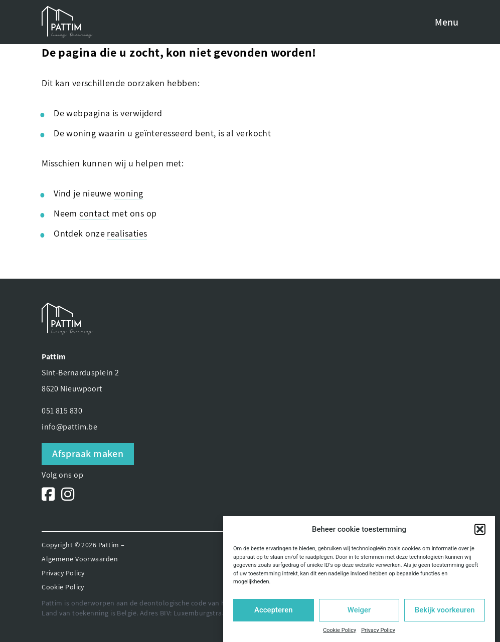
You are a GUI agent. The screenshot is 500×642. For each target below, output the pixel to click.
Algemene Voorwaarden (80, 558)
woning (128, 193)
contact (94, 213)
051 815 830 (62, 410)
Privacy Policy (378, 630)
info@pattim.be (69, 426)
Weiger (359, 609)
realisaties (127, 233)
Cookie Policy (339, 630)
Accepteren (273, 609)
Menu (446, 22)
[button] (480, 529)
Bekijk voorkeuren (445, 609)
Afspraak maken (87, 453)
